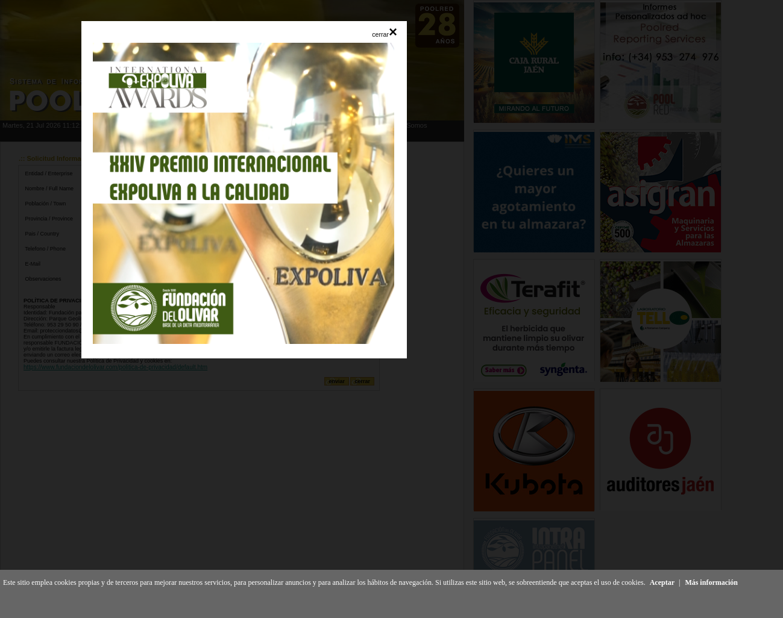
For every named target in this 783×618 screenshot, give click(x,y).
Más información (711, 582)
